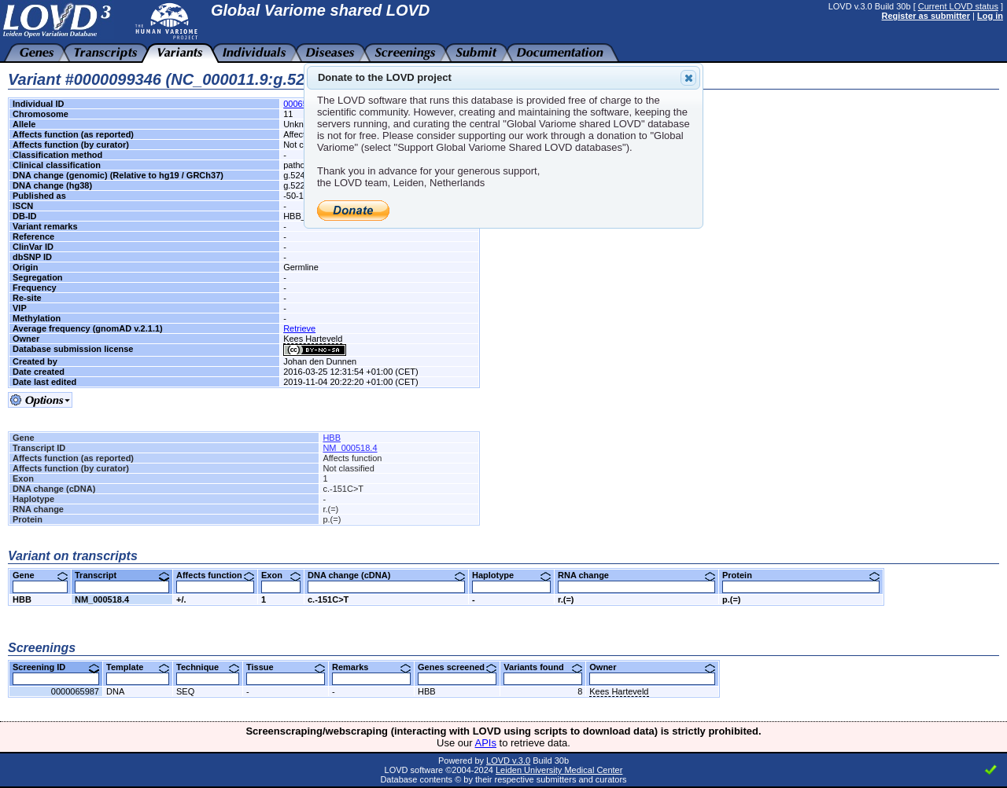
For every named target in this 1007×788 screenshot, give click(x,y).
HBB (332, 437)
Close (688, 77)
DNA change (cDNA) (386, 575)
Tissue (285, 667)
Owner (652, 667)
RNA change (636, 575)
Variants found (543, 667)
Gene (40, 575)
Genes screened (457, 667)
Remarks (371, 667)
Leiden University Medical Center (559, 770)
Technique (207, 667)
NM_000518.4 (350, 448)
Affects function (215, 575)
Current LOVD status (958, 6)
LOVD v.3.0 (508, 760)
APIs (485, 743)
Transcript (122, 575)
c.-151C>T (328, 599)
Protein (801, 575)
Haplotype (511, 575)
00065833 (302, 103)
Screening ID (56, 667)
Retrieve (299, 328)
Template (137, 667)
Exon (281, 575)
